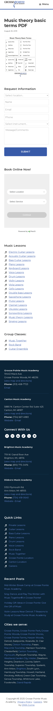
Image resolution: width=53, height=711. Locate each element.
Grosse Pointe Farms (15, 637)
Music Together (18, 340)
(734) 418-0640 (21, 497)
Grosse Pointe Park (30, 630)
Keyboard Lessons (19, 268)
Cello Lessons (16, 288)
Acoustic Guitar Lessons (22, 256)
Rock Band (15, 344)
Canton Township (27, 651)
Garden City (21, 658)
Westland (9, 658)
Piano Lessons (16, 264)
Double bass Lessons (20, 293)
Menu (45, 4)
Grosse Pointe (11, 630)
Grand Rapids (24, 682)
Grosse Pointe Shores (31, 634)
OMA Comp (28, 705)
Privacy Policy (25, 702)
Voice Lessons (16, 272)
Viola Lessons (16, 284)
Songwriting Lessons (20, 313)
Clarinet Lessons (18, 305)
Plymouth (9, 655)
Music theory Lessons (21, 317)
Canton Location (18, 562)
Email (7, 387)
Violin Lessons (16, 280)
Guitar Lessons (16, 529)
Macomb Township (14, 648)
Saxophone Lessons (20, 297)
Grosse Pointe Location (21, 558)
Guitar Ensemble (18, 349)
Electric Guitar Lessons (21, 252)
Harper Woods (35, 637)
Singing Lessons (17, 321)
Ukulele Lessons (18, 309)
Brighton (21, 668)
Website (8, 420)
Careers (13, 566)
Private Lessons (17, 525)
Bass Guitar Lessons (20, 260)
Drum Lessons (17, 276)
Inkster (32, 658)
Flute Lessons (16, 301)
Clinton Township (22, 644)
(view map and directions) (18, 380)
